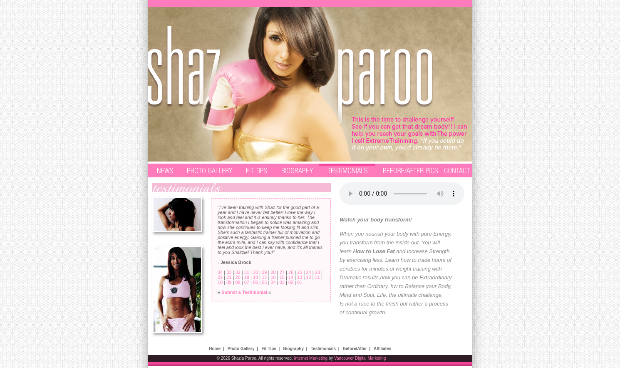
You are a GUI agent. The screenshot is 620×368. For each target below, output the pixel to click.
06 (255, 282)
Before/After (355, 348)
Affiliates (382, 348)
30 (255, 272)
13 (299, 277)
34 (220, 272)
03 (282, 282)
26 (290, 272)
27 (282, 272)
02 (290, 282)
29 (264, 272)
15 (282, 277)
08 (237, 282)
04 (272, 282)
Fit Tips (268, 348)
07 (246, 282)
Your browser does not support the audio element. (402, 193)
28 (272, 272)
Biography (293, 348)
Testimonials (323, 348)
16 (272, 277)
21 (228, 277)
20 (237, 277)
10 (220, 282)
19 (246, 277)
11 (317, 277)
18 (255, 277)
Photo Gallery (241, 348)
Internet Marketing (310, 358)
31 (246, 272)
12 (308, 277)
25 (299, 272)
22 (220, 277)
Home (215, 348)
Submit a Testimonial (244, 292)
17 (264, 277)
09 (228, 282)
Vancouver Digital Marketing (360, 358)
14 (290, 277)
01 (299, 282)
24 (308, 272)
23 (317, 272)
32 (237, 272)
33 (228, 272)
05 (264, 282)
